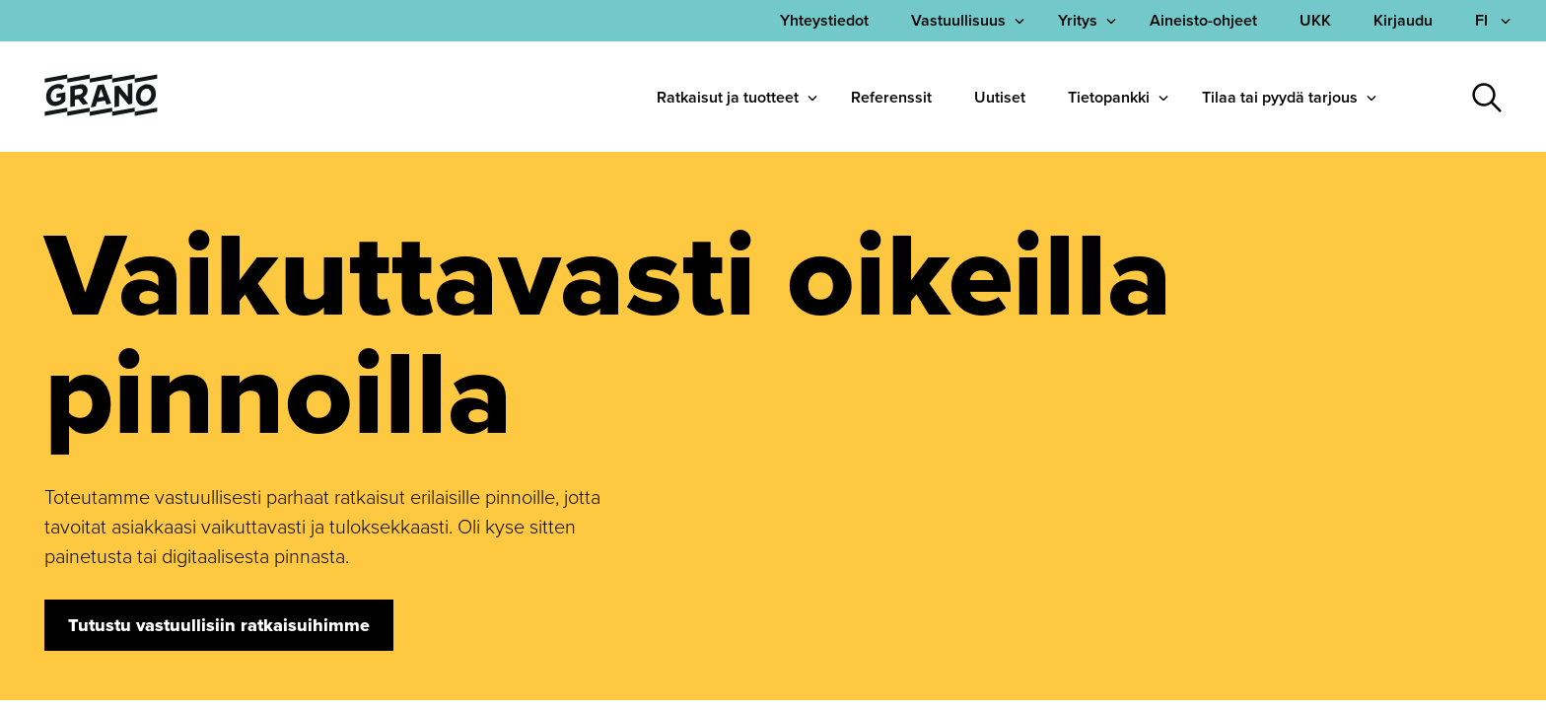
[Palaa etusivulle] (101, 109)
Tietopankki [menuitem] (1109, 97)
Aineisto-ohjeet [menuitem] (1203, 21)
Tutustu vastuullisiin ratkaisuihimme (219, 625)
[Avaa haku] (1487, 97)
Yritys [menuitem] (1077, 21)
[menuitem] (824, 21)
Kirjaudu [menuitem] (1403, 21)
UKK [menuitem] (1315, 21)
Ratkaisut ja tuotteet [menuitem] (728, 97)
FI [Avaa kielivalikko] (1483, 21)
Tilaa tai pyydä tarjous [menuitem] (1280, 97)
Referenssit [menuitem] (891, 97)
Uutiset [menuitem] (999, 97)
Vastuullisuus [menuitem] (958, 21)
